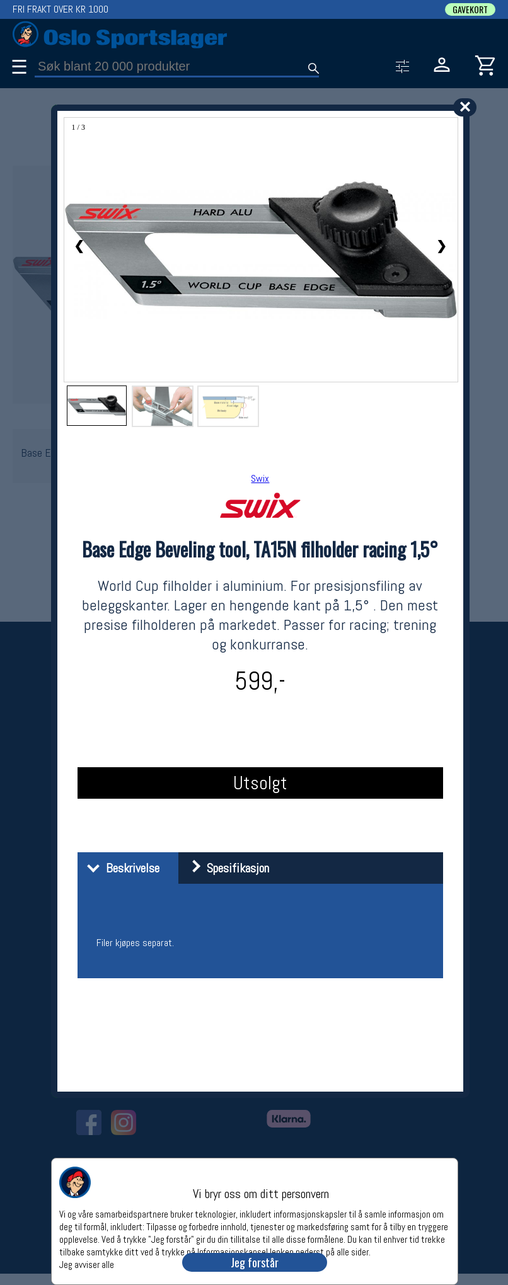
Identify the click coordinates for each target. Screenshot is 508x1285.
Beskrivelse (120, 868)
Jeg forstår (255, 1262)
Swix (260, 478)
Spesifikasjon (225, 868)
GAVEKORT (470, 9)
